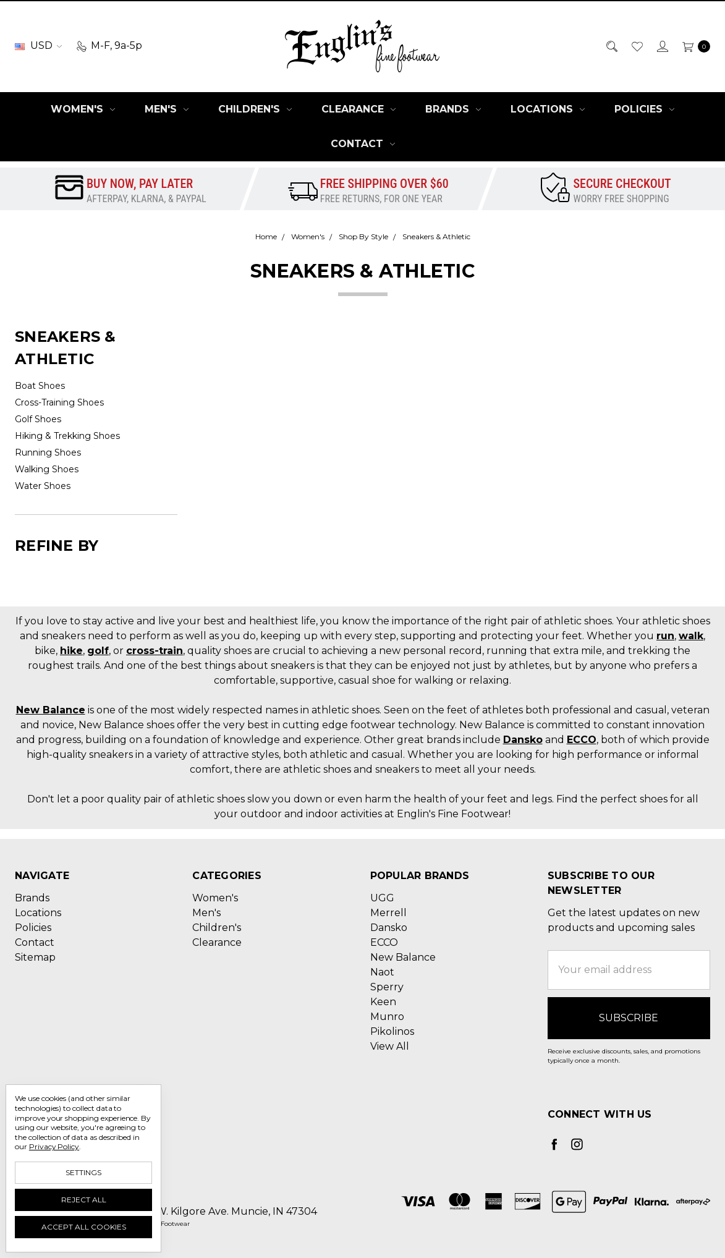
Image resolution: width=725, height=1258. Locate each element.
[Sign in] (661, 45)
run (665, 636)
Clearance (358, 109)
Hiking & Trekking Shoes (67, 435)
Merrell (388, 913)
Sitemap (35, 957)
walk (691, 636)
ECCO (581, 740)
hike (71, 651)
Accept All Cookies (83, 1226)
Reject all (83, 1199)
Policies (644, 109)
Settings (83, 1172)
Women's (83, 109)
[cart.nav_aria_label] (693, 45)
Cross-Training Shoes (59, 402)
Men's (167, 109)
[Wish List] (636, 45)
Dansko (523, 740)
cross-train (154, 651)
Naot (382, 972)
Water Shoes (42, 485)
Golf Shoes (38, 419)
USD (38, 45)
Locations (548, 109)
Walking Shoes (46, 469)
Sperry (387, 987)
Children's (255, 109)
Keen (383, 1002)
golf (98, 651)
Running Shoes (48, 452)
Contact (363, 144)
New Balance (50, 710)
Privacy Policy (54, 1146)
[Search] (611, 45)
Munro (387, 1016)
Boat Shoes (40, 385)
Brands (453, 109)
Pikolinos (392, 1031)
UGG (382, 898)
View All (389, 1046)
